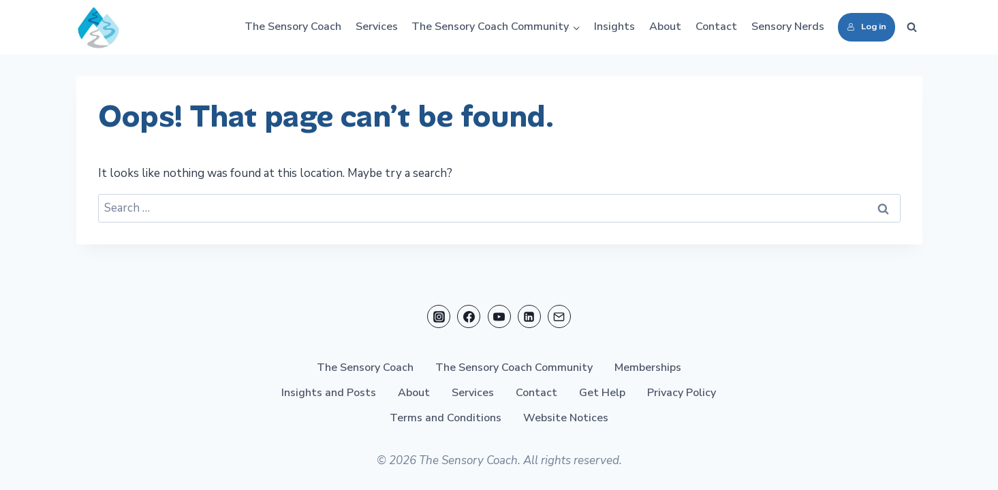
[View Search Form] (912, 27)
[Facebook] (468, 316)
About (665, 26)
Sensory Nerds (787, 26)
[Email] (559, 316)
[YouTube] (499, 316)
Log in (866, 26)
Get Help (602, 392)
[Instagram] (438, 316)
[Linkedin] (529, 316)
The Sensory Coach (293, 26)
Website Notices (565, 417)
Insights (614, 26)
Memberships (647, 367)
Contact (716, 26)
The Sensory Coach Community (514, 367)
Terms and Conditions (445, 417)
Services (377, 26)
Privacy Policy (681, 392)
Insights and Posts (328, 392)
